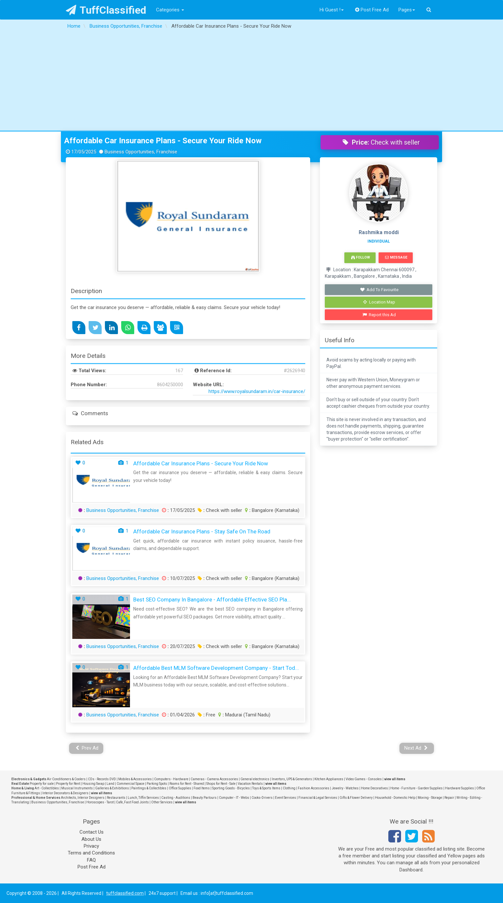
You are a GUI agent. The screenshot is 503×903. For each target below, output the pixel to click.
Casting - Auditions (175, 797)
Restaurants (116, 797)
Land (110, 783)
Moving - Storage (430, 797)
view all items (394, 779)
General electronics (254, 779)
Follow (360, 257)
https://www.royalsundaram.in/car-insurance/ (256, 391)
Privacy (91, 846)
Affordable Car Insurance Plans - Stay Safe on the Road (201, 531)
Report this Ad (379, 314)
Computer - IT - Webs (234, 797)
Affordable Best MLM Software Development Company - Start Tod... (216, 668)
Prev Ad (87, 748)
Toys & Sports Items (266, 788)
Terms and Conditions (91, 853)
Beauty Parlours (205, 797)
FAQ (91, 860)
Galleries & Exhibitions (112, 788)
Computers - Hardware (171, 779)
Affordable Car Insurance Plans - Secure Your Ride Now (163, 140)
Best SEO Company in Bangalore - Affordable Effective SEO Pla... (212, 599)
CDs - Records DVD (102, 779)
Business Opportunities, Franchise (122, 510)
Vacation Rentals (250, 783)
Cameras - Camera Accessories (214, 779)
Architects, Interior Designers (83, 797)
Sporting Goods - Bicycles (231, 788)
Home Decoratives (374, 788)
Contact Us (91, 832)
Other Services (162, 802)
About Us (91, 839)
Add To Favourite (379, 289)
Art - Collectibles (47, 788)
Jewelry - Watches (345, 788)
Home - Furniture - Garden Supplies (416, 788)
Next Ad (416, 748)
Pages (406, 10)
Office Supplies (180, 788)
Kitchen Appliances (328, 779)
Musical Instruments (77, 788)
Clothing (289, 788)
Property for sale (42, 783)
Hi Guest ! (332, 10)
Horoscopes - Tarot (100, 802)
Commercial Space (130, 783)
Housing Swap (93, 783)
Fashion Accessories (313, 788)
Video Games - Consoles (364, 779)
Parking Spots (157, 783)
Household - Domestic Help (395, 797)
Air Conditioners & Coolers (66, 779)
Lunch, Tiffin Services (143, 797)
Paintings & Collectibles (148, 788)
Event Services (285, 797)
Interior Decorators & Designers (65, 793)
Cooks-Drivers (262, 797)
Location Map (379, 302)
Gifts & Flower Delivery (356, 797)
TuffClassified (106, 10)
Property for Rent (68, 783)
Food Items (202, 788)
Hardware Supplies (459, 788)
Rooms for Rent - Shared (186, 783)
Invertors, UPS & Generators (292, 779)
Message (396, 257)
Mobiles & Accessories (135, 779)
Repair (449, 797)
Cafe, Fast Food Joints (132, 802)
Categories (170, 10)
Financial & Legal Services (317, 797)
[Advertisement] (251, 81)
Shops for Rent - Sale (221, 783)
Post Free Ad (372, 10)
